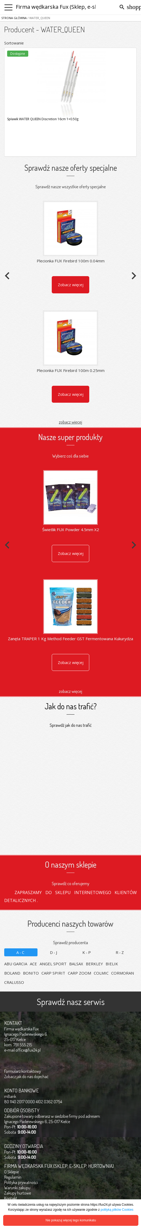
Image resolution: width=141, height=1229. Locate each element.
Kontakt (10, 1198)
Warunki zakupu (17, 1187)
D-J (54, 952)
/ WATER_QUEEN (38, 18)
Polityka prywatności (21, 1182)
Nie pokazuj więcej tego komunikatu (71, 1220)
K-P (87, 952)
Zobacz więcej (70, 284)
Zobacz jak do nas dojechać (26, 1076)
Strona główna (14, 18)
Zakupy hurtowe (17, 1193)
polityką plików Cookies (117, 1210)
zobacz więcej (70, 422)
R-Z (120, 952)
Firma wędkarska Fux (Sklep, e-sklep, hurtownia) (76, 6)
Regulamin (12, 1177)
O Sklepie (11, 1171)
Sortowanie (14, 43)
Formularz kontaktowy (22, 1071)
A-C (20, 952)
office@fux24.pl (28, 1050)
